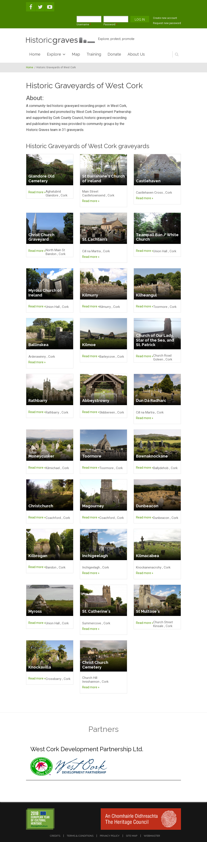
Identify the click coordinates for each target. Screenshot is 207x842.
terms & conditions (80, 835)
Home (34, 54)
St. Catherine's (96, 611)
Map (76, 54)
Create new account (165, 18)
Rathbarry (37, 400)
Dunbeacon (147, 506)
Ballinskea (38, 344)
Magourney (93, 506)
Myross (35, 611)
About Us (136, 54)
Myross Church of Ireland (45, 292)
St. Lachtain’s (94, 239)
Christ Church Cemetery (95, 664)
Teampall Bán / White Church (157, 237)
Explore (54, 54)
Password (110, 24)
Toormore (91, 456)
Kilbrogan (37, 555)
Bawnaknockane (152, 456)
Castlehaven (148, 181)
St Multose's (148, 611)
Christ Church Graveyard (41, 237)
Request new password (167, 23)
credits (55, 835)
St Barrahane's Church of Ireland (103, 178)
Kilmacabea (147, 555)
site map (131, 835)
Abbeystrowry (95, 400)
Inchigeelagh (95, 555)
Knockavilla (39, 667)
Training (94, 54)
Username (84, 24)
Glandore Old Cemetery (41, 178)
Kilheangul (146, 295)
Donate (114, 54)
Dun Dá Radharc (151, 400)
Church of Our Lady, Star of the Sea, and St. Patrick (155, 340)
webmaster (152, 835)
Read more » (37, 192)
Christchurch (40, 506)
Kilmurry (90, 295)
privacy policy (109, 835)
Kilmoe (89, 344)
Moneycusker (41, 456)
